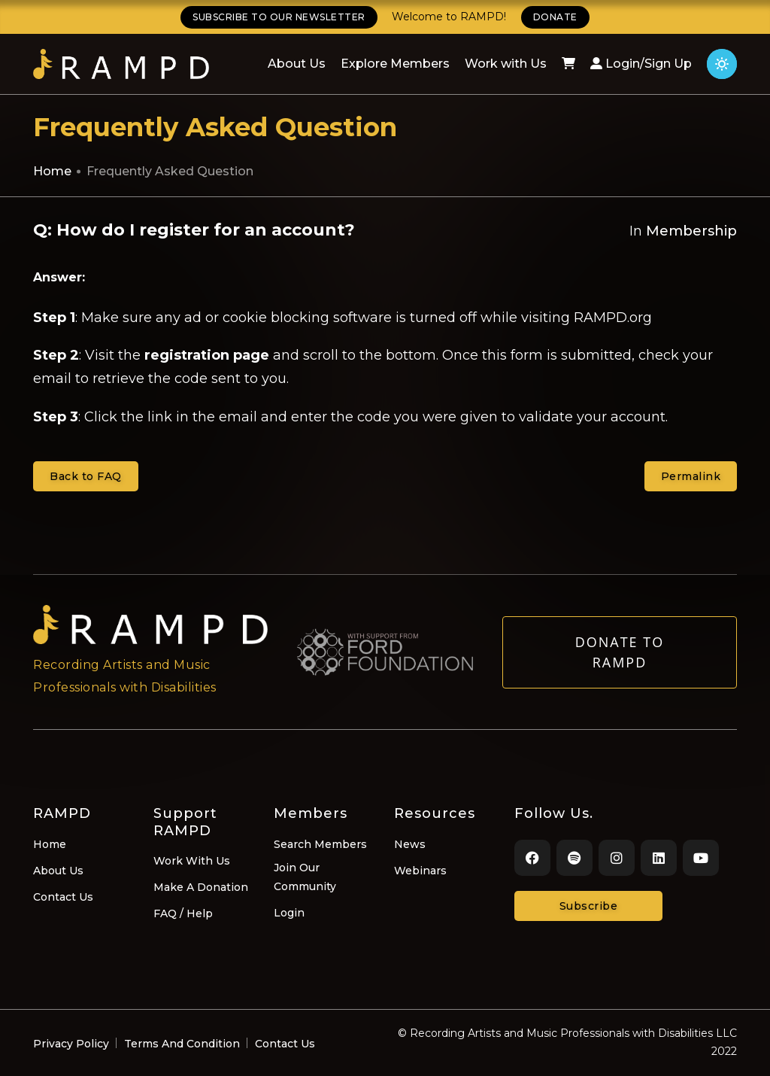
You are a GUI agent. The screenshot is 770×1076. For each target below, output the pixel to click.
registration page (206, 355)
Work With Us (191, 861)
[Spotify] (574, 858)
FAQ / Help (183, 913)
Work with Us (506, 63)
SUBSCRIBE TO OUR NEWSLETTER (278, 17)
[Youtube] (701, 858)
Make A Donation (200, 887)
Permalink (691, 476)
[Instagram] (617, 858)
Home (52, 171)
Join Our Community (305, 877)
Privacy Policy (71, 1043)
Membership (691, 231)
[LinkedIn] (659, 858)
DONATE (555, 17)
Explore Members (395, 63)
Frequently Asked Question (169, 171)
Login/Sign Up (641, 63)
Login (289, 912)
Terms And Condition (182, 1043)
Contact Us (63, 897)
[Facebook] (532, 858)
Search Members (320, 844)
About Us (297, 63)
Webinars (420, 870)
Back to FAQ (86, 476)
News (410, 844)
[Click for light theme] (722, 64)
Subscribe (588, 906)
